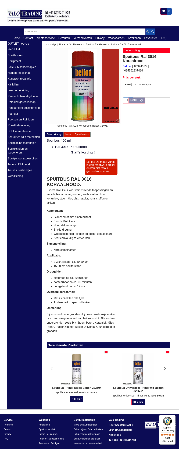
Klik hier (76, 399)
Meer (68, 134)
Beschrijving (54, 134)
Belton (127, 66)
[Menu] (173, 417)
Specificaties (82, 134)
